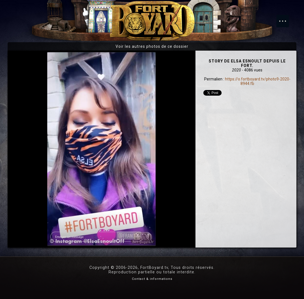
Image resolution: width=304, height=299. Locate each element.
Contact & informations (152, 279)
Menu (285, 18)
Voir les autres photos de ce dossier (152, 46)
